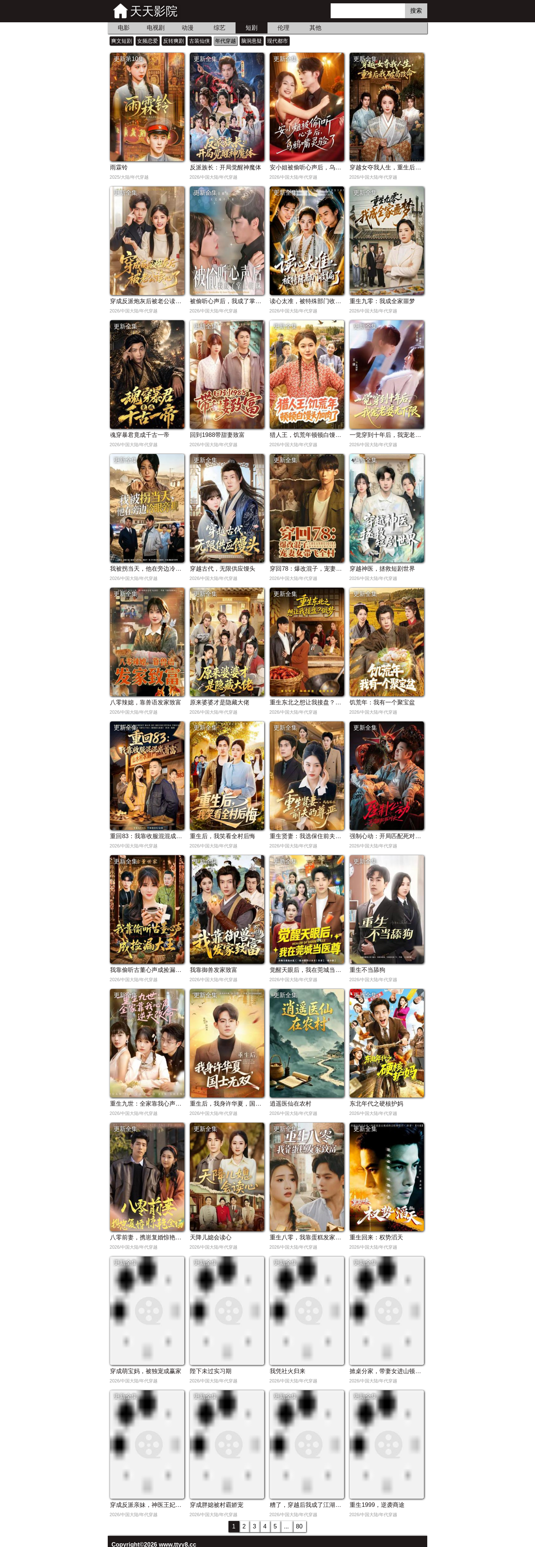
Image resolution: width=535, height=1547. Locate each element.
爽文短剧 (121, 41)
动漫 (188, 28)
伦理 (283, 28)
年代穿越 (225, 41)
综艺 (220, 28)
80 (299, 1526)
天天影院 (154, 11)
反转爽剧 (173, 41)
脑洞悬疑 (251, 41)
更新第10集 (129, 59)
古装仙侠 (199, 41)
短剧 (251, 28)
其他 (315, 28)
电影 (124, 28)
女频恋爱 (147, 41)
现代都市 (277, 41)
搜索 (416, 10)
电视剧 (156, 28)
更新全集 (205, 59)
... (286, 1526)
